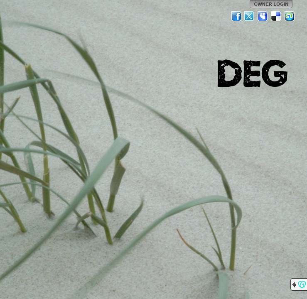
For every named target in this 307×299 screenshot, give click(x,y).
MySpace (263, 16)
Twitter (249, 16)
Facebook (236, 16)
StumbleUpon (289, 16)
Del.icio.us (276, 16)
